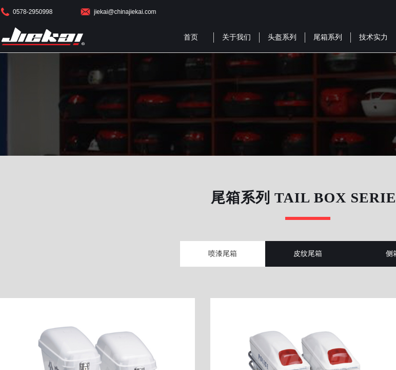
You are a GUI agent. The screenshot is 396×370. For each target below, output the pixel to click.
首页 (191, 37)
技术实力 (373, 37)
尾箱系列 (327, 37)
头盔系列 (282, 37)
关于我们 (236, 37)
